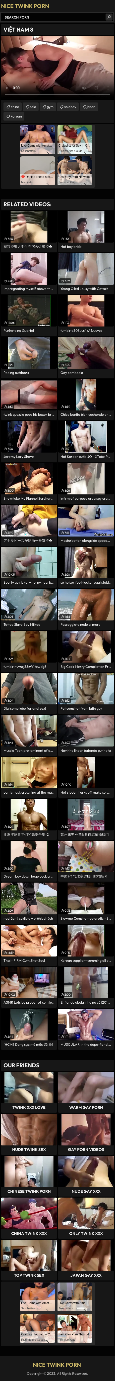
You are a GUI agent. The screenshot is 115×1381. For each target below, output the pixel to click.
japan (91, 106)
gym (50, 106)
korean (16, 116)
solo (33, 106)
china (15, 106)
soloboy (70, 106)
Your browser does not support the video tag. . (57, 68)
